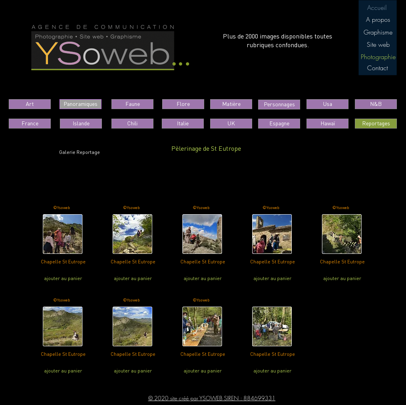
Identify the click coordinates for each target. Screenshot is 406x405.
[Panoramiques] (80, 104)
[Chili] (132, 124)
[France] (30, 124)
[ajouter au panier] (62, 278)
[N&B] (376, 104)
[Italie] (183, 124)
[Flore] (183, 104)
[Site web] (378, 44)
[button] (378, 56)
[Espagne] (279, 124)
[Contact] (377, 67)
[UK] (231, 124)
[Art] (30, 104)
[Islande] (81, 124)
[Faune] (132, 104)
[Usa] (327, 104)
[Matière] (231, 104)
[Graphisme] (378, 32)
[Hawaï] (327, 124)
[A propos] (378, 19)
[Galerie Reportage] (79, 153)
